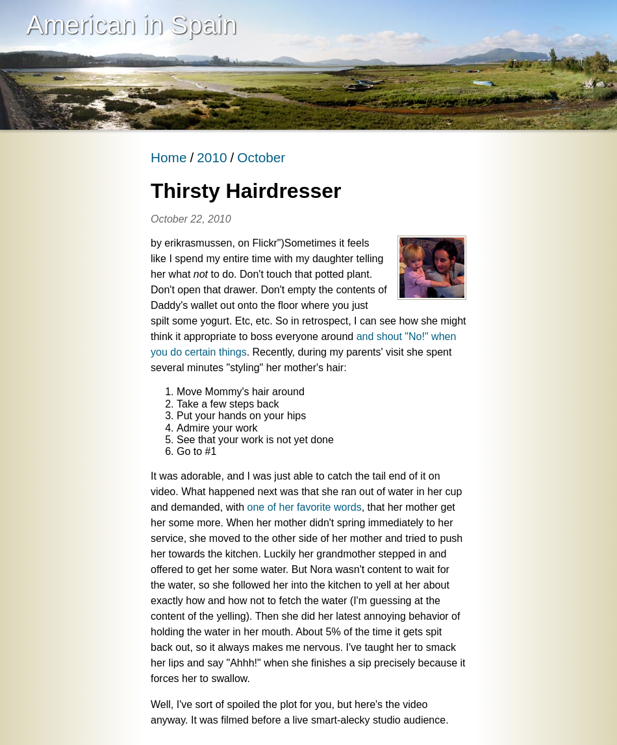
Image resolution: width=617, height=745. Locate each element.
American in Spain (131, 24)
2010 (212, 157)
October (261, 157)
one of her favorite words (304, 507)
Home (168, 157)
